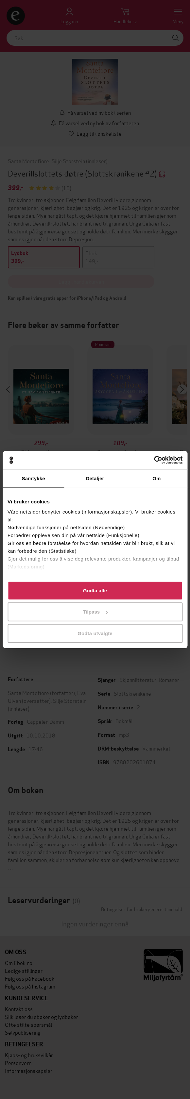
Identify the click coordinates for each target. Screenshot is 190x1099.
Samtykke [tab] (33, 478)
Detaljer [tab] (95, 478)
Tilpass (95, 612)
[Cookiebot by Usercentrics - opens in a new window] (153, 460)
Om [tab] (156, 478)
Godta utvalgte (95, 633)
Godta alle (95, 590)
